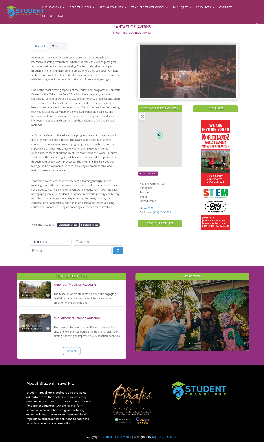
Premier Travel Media (116, 437)
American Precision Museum (75, 285)
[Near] (70, 250)
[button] (147, 71)
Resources (203, 7)
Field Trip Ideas (80, 7)
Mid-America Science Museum (77, 318)
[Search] (118, 250)
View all (71, 351)
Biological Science (68, 224)
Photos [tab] (60, 46)
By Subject (180, 7)
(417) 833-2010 (162, 212)
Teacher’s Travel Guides (148, 7)
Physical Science (89, 224)
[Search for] (98, 241)
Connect (225, 7)
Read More (192, 330)
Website (148, 208)
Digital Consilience (164, 437)
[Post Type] (50, 241)
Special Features (111, 7)
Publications (51, 7)
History (26, 295)
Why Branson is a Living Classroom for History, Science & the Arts (192, 301)
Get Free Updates (54, 16)
